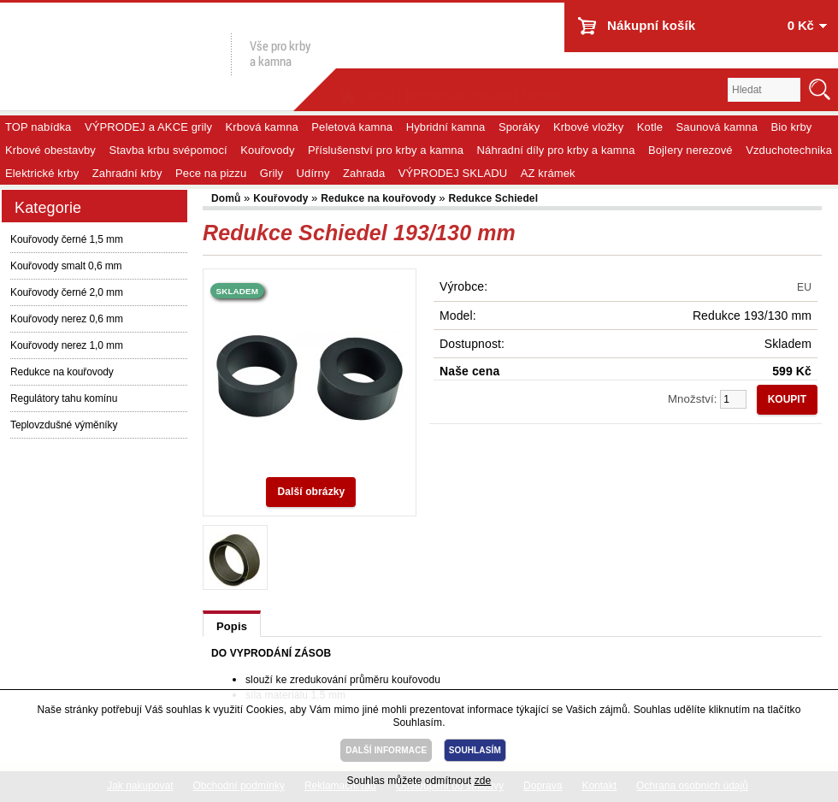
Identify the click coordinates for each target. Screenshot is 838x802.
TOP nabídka (38, 127)
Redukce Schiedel (493, 198)
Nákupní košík (651, 25)
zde (483, 781)
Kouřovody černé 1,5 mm (66, 239)
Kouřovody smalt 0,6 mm (66, 266)
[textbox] (764, 90)
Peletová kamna (351, 127)
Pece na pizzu (210, 173)
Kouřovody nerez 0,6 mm (66, 319)
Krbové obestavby (50, 150)
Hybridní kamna (446, 127)
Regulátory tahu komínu (63, 398)
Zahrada (364, 173)
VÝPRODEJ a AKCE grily (148, 127)
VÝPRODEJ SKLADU (453, 173)
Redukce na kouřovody (62, 372)
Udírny (313, 173)
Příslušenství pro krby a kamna (385, 150)
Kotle (650, 127)
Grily (271, 173)
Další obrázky (311, 492)
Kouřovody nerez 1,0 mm (66, 345)
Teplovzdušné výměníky (63, 425)
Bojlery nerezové (690, 150)
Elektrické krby (42, 173)
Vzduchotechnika (789, 150)
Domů (227, 198)
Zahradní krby (127, 173)
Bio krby (791, 127)
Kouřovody (267, 150)
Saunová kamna (717, 127)
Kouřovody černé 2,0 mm (66, 292)
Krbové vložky (588, 127)
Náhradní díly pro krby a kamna (556, 150)
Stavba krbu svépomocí (168, 150)
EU (804, 287)
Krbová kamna (262, 127)
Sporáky (519, 127)
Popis (231, 626)
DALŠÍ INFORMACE (386, 750)
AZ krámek (548, 173)
